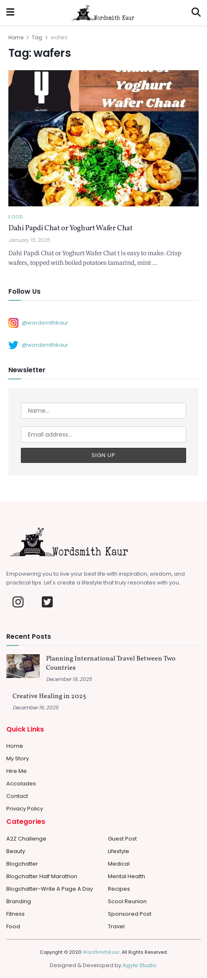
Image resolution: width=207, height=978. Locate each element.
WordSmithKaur (101, 952)
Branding (18, 901)
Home (15, 37)
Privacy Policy (24, 809)
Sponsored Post (129, 914)
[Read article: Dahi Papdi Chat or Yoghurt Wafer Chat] (103, 138)
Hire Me (16, 771)
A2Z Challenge (26, 839)
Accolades (21, 783)
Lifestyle (118, 851)
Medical (119, 864)
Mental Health (126, 876)
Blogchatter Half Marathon (41, 876)
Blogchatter (22, 864)
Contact (17, 796)
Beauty (15, 851)
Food (15, 217)
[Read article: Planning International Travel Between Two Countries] (23, 666)
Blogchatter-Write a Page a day (49, 889)
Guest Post (122, 839)
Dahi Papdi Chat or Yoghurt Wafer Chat (70, 228)
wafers (59, 37)
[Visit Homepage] (102, 12)
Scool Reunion (127, 901)
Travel (116, 926)
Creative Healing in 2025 (49, 696)
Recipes (119, 889)
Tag (37, 37)
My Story (17, 758)
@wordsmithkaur (38, 323)
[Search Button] (196, 12)
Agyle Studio (139, 965)
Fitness (15, 914)
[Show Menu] (10, 12)
